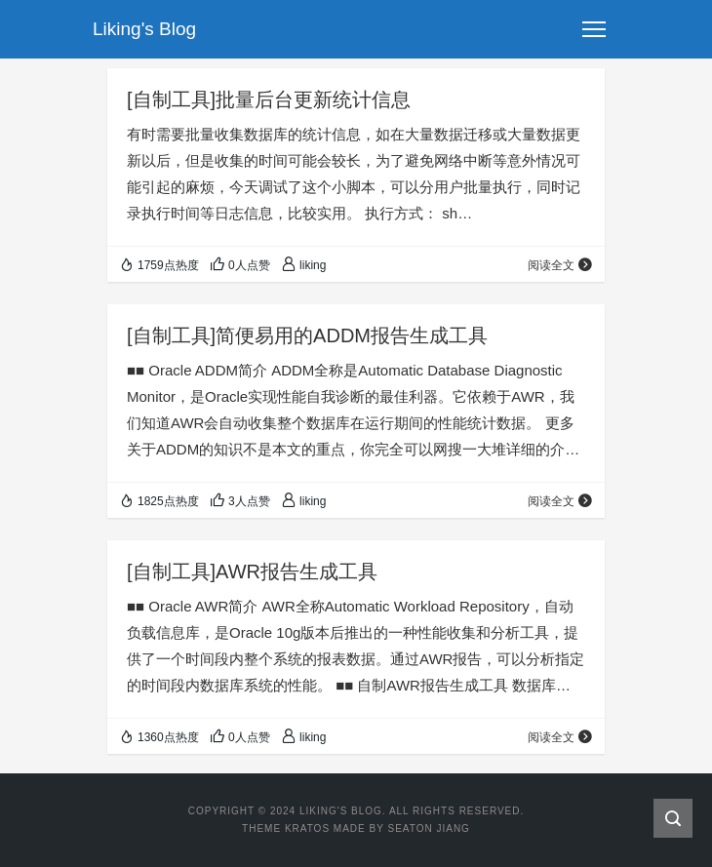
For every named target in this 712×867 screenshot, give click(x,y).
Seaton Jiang (428, 828)
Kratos (307, 828)
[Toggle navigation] (594, 29)
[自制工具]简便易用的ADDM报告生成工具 (307, 335)
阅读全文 (560, 265)
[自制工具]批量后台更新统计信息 (269, 99)
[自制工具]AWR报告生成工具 (252, 571)
